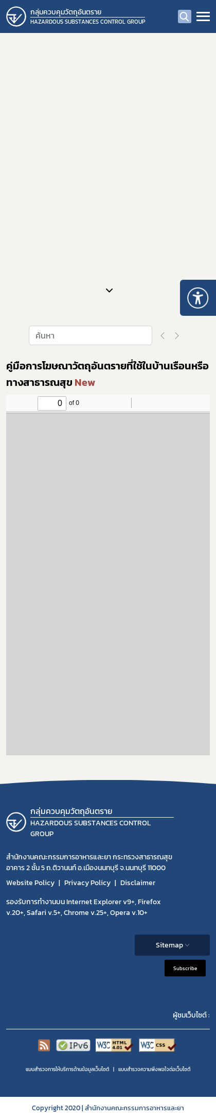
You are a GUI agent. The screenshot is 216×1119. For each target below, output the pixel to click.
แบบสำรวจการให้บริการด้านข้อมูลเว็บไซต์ (67, 1069)
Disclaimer (137, 882)
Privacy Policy (87, 882)
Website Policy (30, 882)
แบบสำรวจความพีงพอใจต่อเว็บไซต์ (154, 1069)
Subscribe (185, 968)
